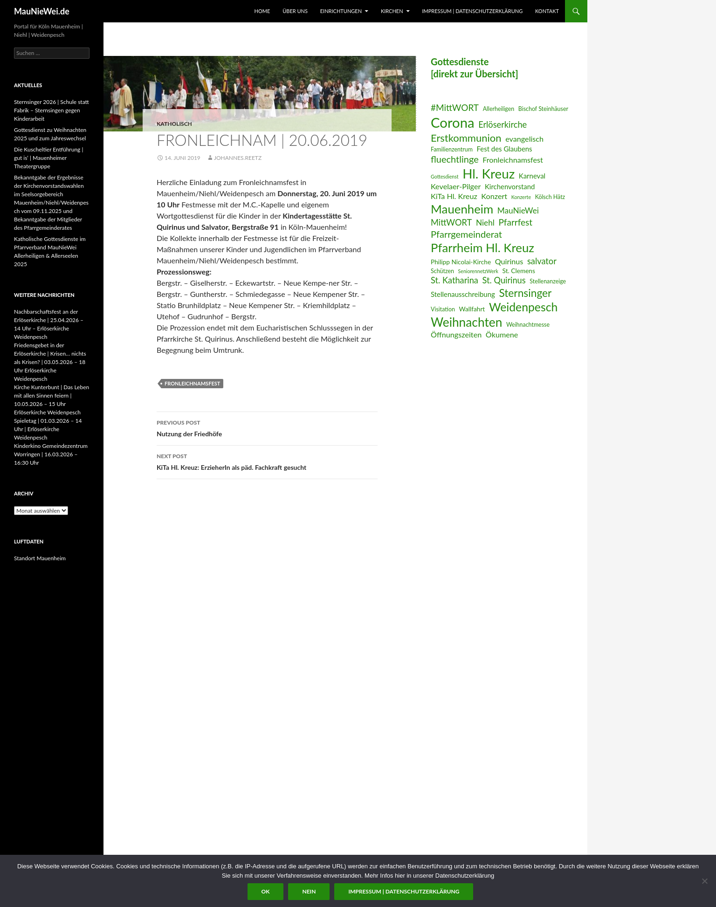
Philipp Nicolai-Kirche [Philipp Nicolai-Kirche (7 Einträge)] (461, 262)
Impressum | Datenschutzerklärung (472, 11)
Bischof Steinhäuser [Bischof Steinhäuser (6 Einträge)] (543, 108)
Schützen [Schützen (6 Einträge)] (442, 271)
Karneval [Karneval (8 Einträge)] (532, 176)
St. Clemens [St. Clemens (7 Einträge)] (519, 271)
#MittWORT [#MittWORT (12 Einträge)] (455, 107)
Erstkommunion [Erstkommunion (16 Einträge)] (466, 137)
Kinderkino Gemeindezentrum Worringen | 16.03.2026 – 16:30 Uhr (51, 454)
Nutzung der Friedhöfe (267, 427)
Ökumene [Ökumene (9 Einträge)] (502, 334)
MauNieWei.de (41, 11)
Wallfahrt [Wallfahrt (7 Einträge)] (472, 309)
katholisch (174, 123)
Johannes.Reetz (238, 157)
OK (266, 891)
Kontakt (547, 11)
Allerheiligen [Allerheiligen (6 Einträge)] (499, 108)
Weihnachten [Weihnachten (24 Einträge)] (466, 322)
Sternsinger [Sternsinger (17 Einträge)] (525, 293)
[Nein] (704, 881)
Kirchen (392, 11)
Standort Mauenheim (40, 558)
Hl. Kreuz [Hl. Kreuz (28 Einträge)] (488, 173)
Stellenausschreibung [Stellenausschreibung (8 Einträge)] (463, 294)
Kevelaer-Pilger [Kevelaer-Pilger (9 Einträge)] (456, 186)
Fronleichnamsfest (192, 383)
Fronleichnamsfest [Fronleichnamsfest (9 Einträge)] (512, 159)
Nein (309, 891)
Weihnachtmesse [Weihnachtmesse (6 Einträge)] (528, 324)
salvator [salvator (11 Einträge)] (542, 261)
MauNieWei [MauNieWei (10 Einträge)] (518, 210)
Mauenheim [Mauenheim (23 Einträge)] (462, 209)
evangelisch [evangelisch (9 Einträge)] (524, 138)
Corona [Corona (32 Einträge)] (453, 122)
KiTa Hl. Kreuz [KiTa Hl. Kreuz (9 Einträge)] (454, 196)
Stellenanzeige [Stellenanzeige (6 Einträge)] (548, 281)
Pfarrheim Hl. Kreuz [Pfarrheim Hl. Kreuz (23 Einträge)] (482, 247)
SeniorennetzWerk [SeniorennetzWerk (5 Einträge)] (478, 271)
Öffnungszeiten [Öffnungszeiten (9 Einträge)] (456, 334)
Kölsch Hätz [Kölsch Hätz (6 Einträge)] (550, 196)
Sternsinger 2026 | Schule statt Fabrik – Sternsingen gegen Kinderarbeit (51, 110)
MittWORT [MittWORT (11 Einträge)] (451, 222)
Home (262, 11)
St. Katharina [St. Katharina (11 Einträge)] (454, 280)
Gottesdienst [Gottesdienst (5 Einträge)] (445, 176)
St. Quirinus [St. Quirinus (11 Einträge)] (504, 280)
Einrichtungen (341, 11)
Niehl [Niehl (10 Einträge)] (485, 222)
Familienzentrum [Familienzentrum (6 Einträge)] (452, 149)
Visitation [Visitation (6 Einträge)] (443, 309)
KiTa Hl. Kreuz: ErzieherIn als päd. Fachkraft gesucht (267, 461)
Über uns (295, 11)
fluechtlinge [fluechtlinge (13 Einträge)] (455, 159)
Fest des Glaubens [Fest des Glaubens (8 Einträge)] (504, 148)
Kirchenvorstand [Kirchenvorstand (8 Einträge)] (510, 186)
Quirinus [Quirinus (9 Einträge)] (509, 261)
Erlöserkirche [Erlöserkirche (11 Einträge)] (502, 124)
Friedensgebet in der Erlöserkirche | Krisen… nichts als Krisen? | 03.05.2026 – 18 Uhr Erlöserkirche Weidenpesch (50, 362)
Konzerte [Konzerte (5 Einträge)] (521, 197)
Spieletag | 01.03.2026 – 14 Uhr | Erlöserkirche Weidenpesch (48, 429)
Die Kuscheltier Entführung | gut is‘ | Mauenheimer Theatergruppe (48, 158)
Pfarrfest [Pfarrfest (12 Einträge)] (515, 222)
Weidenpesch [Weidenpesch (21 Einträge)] (523, 307)
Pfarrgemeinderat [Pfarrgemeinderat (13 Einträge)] (466, 234)
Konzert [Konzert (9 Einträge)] (494, 196)
